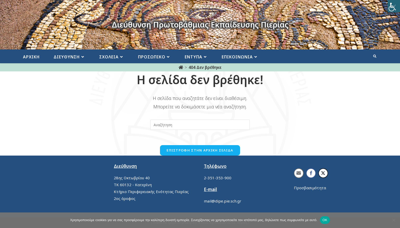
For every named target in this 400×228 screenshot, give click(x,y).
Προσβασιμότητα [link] (310, 187)
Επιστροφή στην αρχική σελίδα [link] (200, 150)
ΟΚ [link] (324, 220)
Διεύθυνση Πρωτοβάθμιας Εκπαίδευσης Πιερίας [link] (200, 24)
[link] (394, 6)
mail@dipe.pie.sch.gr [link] (222, 201)
